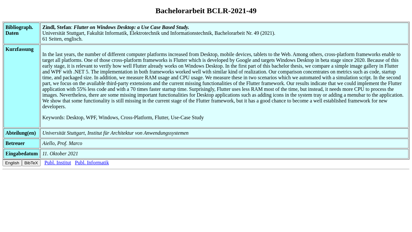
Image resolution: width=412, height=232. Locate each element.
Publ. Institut (57, 162)
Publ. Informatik (92, 162)
